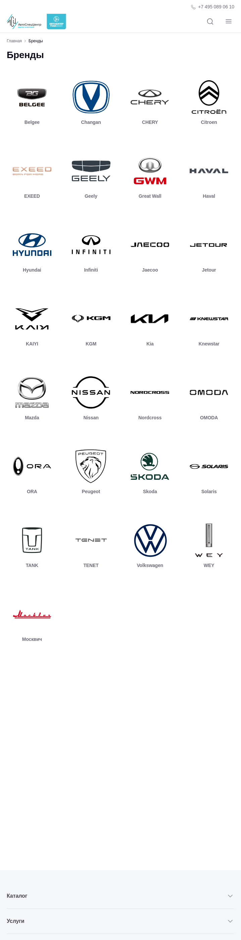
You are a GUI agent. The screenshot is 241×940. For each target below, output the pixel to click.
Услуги (120, 921)
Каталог (120, 896)
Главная (14, 41)
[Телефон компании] (212, 6)
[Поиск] (210, 22)
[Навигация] (228, 22)
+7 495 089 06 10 (216, 6)
